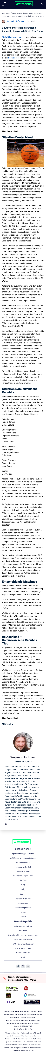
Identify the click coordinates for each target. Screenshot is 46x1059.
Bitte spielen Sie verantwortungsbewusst (23, 935)
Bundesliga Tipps (23, 871)
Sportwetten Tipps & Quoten (23, 854)
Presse (23, 916)
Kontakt (23, 912)
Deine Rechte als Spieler (23, 939)
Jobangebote (23, 903)
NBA (30, 13)
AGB (23, 957)
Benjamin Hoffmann (15, 21)
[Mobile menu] (4, 4)
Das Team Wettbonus (23, 899)
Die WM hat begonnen (11, 37)
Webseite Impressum (23, 908)
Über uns (23, 894)
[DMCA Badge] (14, 988)
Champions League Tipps (23, 876)
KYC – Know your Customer (23, 944)
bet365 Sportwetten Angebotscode (23, 858)
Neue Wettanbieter (23, 862)
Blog (23, 884)
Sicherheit (23, 931)
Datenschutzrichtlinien (23, 948)
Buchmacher (13, 57)
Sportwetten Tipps (19, 13)
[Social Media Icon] (18, 966)
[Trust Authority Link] (32, 995)
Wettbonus (6, 13)
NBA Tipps (23, 880)
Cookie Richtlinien (23, 953)
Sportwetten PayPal (23, 867)
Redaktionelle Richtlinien (23, 926)
